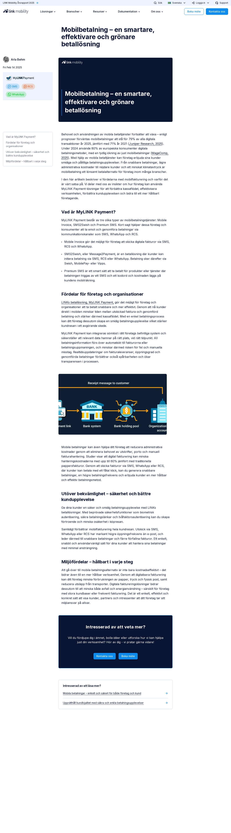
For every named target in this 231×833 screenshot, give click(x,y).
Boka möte (194, 11)
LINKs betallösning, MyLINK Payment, (87, 302)
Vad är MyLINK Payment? (21, 136)
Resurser (100, 11)
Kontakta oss (217, 11)
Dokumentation (129, 11)
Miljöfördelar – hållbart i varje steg (26, 161)
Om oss (157, 11)
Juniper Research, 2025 (145, 143)
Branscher (74, 11)
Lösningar (48, 11)
